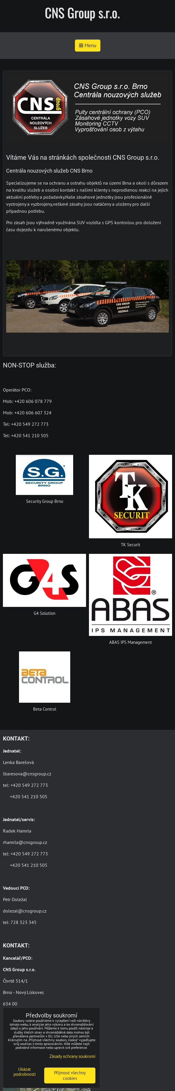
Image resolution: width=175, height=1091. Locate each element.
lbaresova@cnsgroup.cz (27, 774)
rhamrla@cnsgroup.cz (25, 842)
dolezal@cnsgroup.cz (25, 911)
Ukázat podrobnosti (24, 1072)
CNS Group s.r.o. (82, 12)
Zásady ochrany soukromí (72, 1056)
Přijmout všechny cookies (70, 1075)
